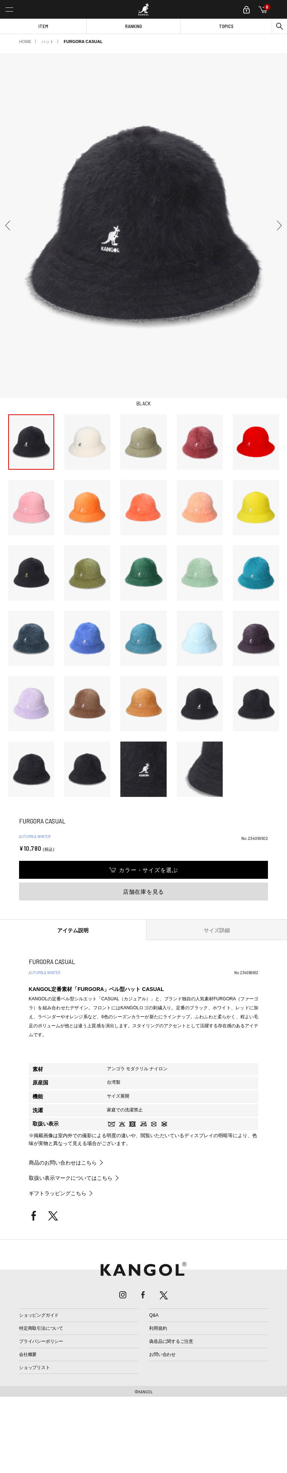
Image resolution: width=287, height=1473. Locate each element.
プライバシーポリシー (41, 1341)
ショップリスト (34, 1367)
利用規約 (158, 1328)
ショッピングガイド (39, 1315)
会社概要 (28, 1354)
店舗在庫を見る (143, 892)
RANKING (133, 26)
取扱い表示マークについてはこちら (70, 1178)
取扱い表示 (46, 1124)
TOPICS (226, 26)
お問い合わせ (162, 1354)
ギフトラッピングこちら (57, 1193)
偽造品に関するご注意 (171, 1341)
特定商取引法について (41, 1328)
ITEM (43, 26)
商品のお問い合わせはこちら (63, 1162)
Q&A (153, 1315)
